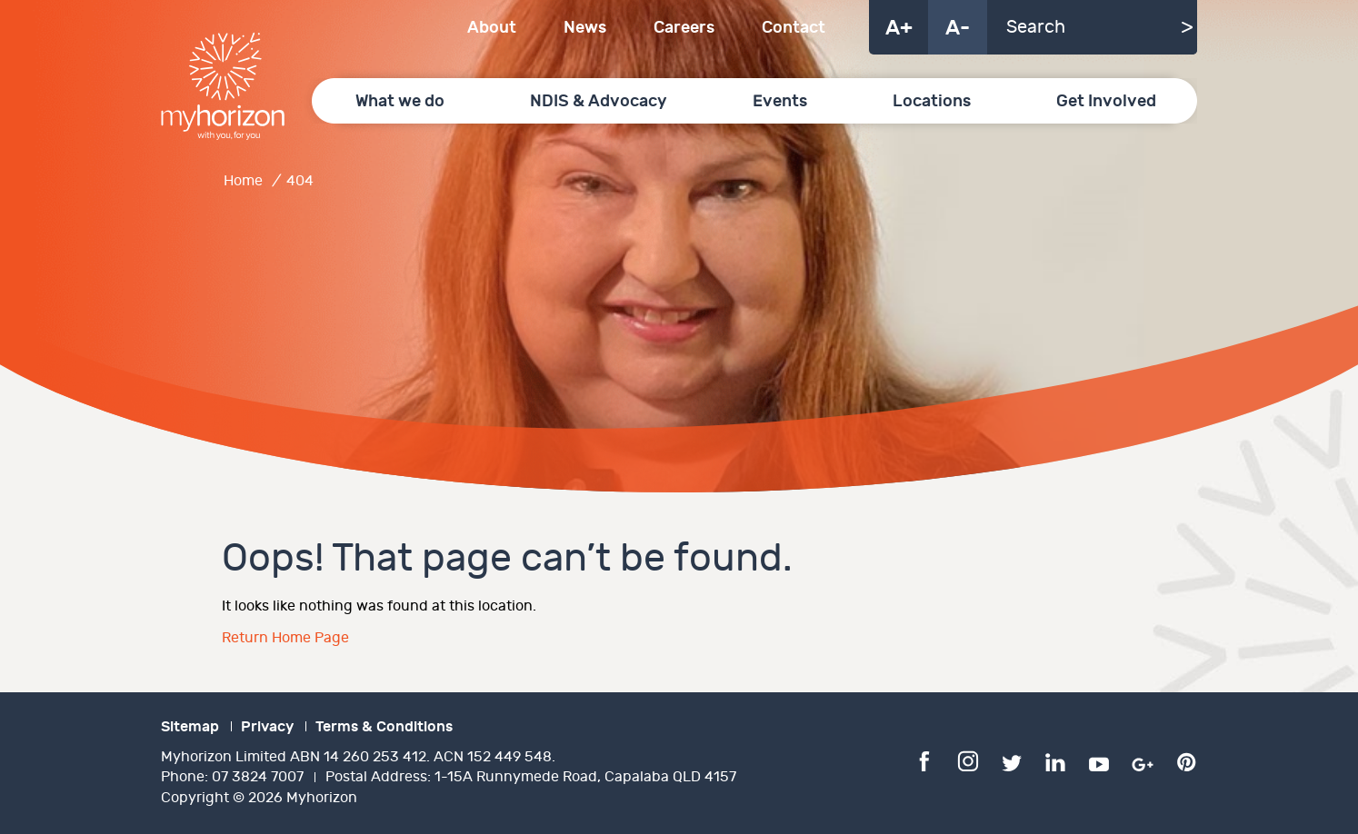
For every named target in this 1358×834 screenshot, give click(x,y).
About (491, 27)
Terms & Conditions (384, 727)
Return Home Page (285, 638)
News (585, 27)
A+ (899, 28)
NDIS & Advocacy (598, 101)
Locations (932, 101)
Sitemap (190, 727)
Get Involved (1106, 101)
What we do (399, 101)
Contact (793, 27)
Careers (684, 27)
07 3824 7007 (258, 777)
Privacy (267, 727)
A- (957, 28)
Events (780, 101)
